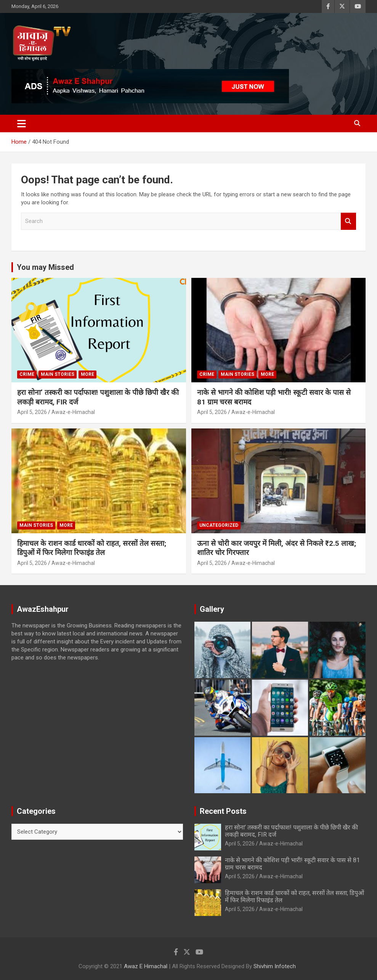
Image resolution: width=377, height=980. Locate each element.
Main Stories (57, 374)
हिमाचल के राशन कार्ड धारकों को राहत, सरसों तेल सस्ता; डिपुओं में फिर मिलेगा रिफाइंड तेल (91, 548)
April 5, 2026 (32, 412)
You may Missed (45, 267)
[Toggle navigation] (21, 123)
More (87, 374)
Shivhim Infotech (274, 966)
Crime (26, 374)
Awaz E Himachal (145, 966)
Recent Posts (223, 811)
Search (348, 221)
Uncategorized (218, 525)
